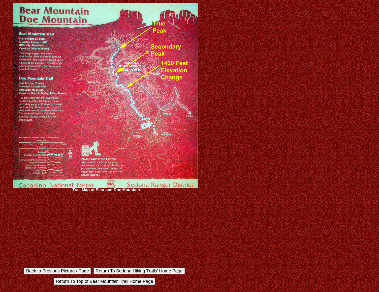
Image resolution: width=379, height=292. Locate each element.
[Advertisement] (105, 229)
